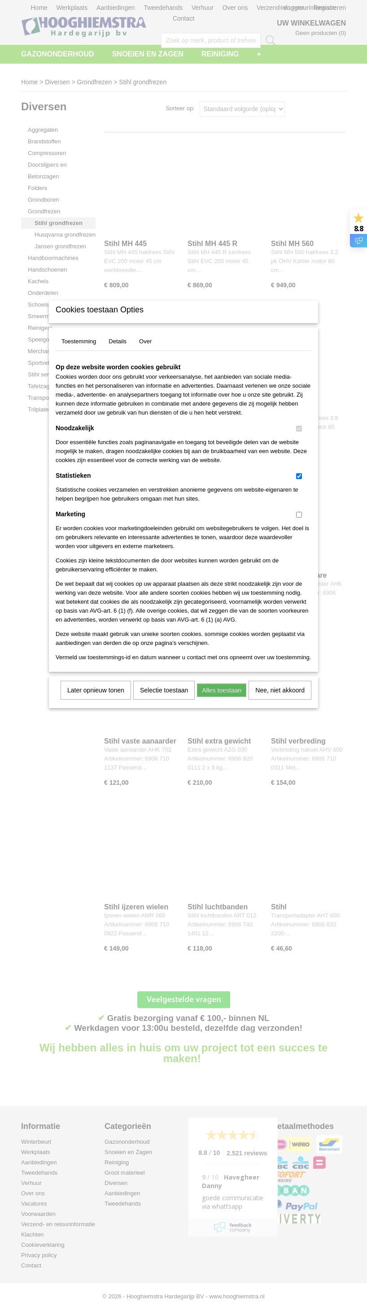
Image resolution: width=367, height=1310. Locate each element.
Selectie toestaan (164, 701)
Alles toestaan (221, 701)
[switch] (299, 440)
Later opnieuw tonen (95, 701)
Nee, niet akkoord (280, 701)
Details (118, 353)
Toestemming (78, 353)
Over (145, 353)
